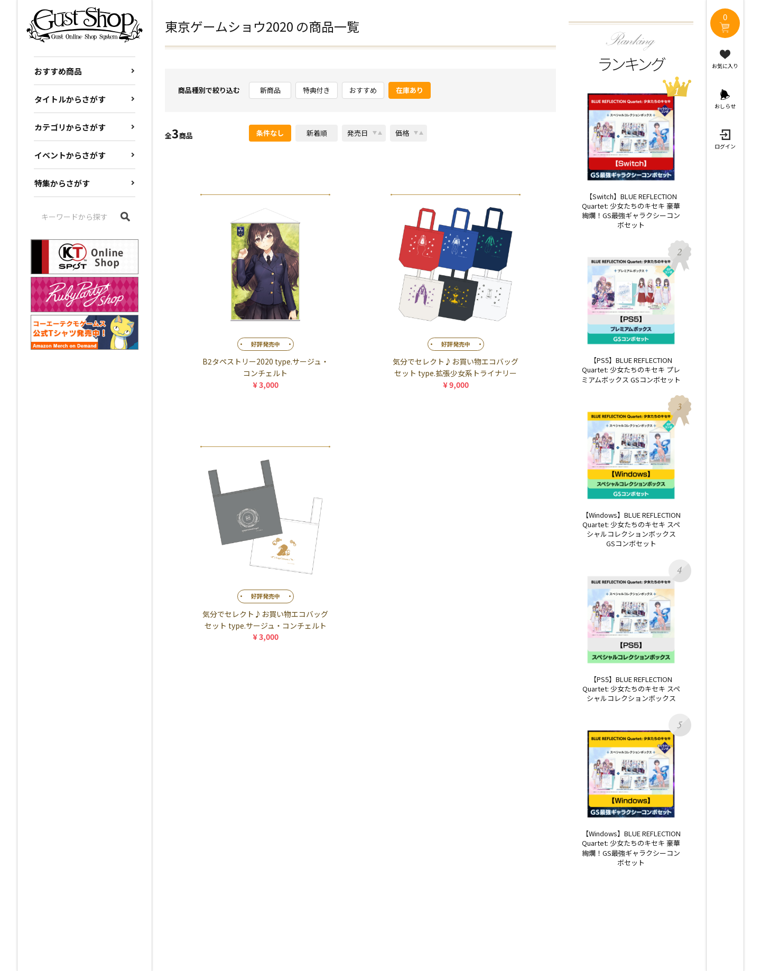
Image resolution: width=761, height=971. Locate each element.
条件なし (270, 133)
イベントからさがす (70, 155)
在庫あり (409, 90)
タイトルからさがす (70, 99)
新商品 (270, 90)
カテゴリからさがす (70, 127)
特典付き (316, 90)
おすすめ (363, 90)
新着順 (317, 133)
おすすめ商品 (58, 71)
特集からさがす (62, 183)
